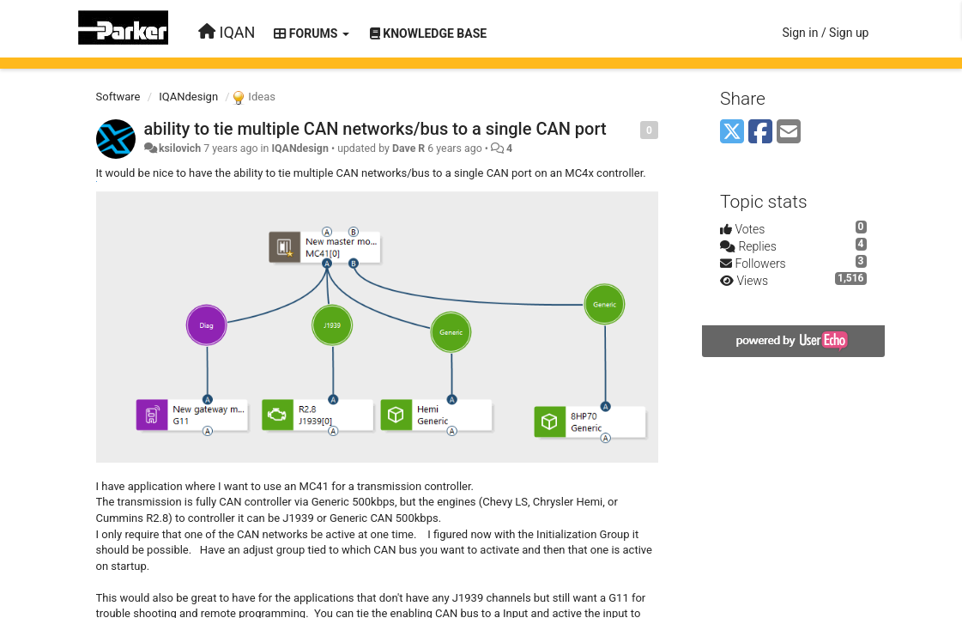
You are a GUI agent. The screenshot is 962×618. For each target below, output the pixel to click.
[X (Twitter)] (732, 133)
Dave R (408, 148)
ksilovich (180, 148)
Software (118, 96)
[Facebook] (760, 133)
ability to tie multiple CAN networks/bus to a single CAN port (375, 128)
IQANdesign (188, 96)
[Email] (789, 133)
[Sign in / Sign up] (825, 32)
